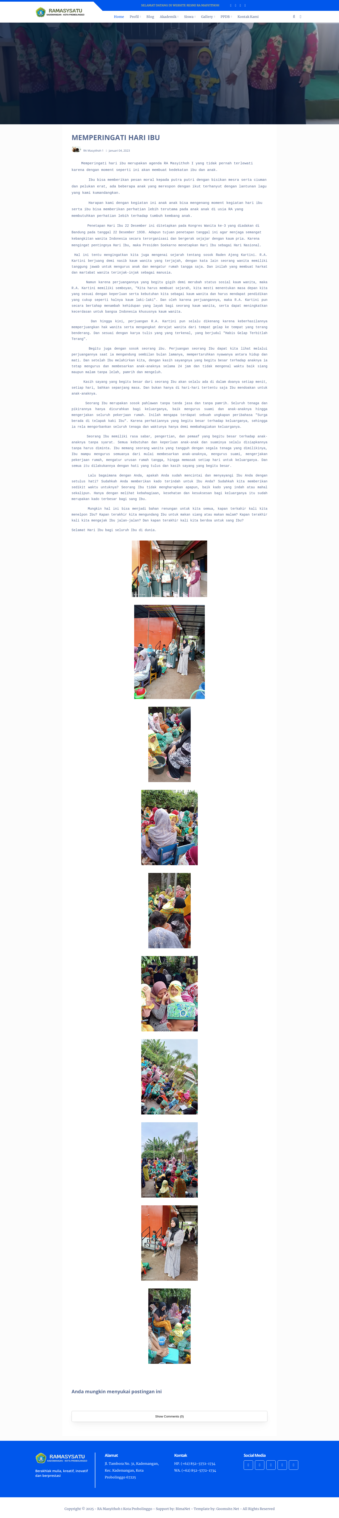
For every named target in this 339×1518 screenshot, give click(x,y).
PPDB (225, 17)
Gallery (207, 17)
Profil (134, 17)
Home (119, 17)
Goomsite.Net (227, 1509)
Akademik (168, 17)
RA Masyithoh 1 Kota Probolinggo (124, 1509)
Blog (150, 17)
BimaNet (183, 1509)
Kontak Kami (248, 17)
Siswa (189, 17)
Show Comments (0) (169, 1416)
